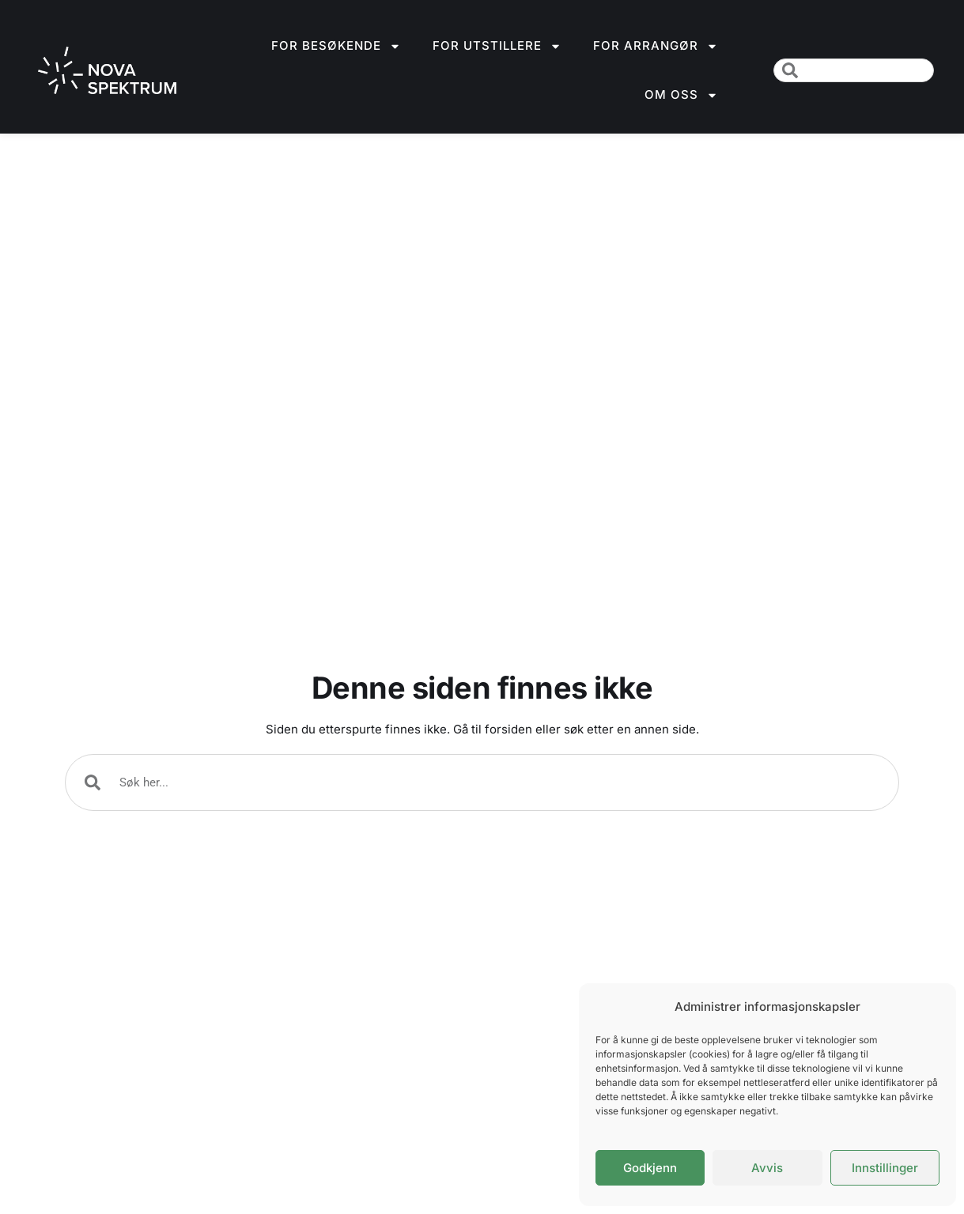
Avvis (767, 1167)
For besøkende (336, 46)
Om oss (681, 95)
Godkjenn (650, 1167)
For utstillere (497, 46)
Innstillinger (885, 1167)
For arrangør (655, 46)
